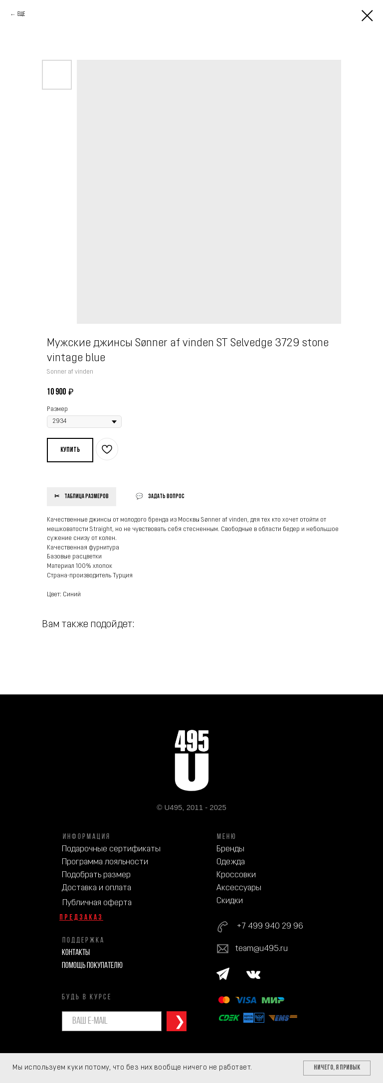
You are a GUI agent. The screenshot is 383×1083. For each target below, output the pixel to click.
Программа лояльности (105, 862)
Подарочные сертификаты (111, 849)
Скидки (229, 901)
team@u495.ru (261, 949)
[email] (112, 1021)
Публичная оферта (97, 903)
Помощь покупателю (92, 965)
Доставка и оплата (96, 888)
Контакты (76, 952)
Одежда (230, 862)
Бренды (230, 849)
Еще (21, 14)
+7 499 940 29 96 (269, 926)
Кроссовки (236, 875)
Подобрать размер (96, 875)
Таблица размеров (86, 497)
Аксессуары (238, 888)
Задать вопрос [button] (166, 497)
